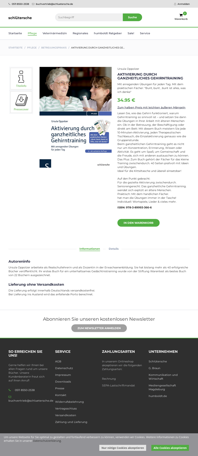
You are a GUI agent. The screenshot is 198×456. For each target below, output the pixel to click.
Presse (59, 388)
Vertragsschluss (66, 408)
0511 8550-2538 (18, 3)
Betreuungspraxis (54, 47)
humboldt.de (158, 396)
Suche (132, 17)
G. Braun (154, 368)
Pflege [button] (32, 33)
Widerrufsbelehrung (69, 402)
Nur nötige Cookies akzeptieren (122, 448)
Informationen (89, 248)
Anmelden (182, 3)
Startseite (15, 33)
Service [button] (145, 33)
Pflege (32, 47)
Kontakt (60, 395)
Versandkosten (65, 415)
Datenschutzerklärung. (47, 441)
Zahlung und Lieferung (71, 422)
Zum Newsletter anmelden (96, 328)
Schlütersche (158, 361)
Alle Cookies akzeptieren (170, 448)
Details (114, 248)
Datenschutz (64, 368)
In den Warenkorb (135, 223)
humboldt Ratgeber (108, 33)
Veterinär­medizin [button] (55, 33)
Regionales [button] (80, 33)
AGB (58, 361)
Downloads (63, 381)
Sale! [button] (131, 33)
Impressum (63, 375)
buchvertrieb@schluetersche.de (52, 3)
